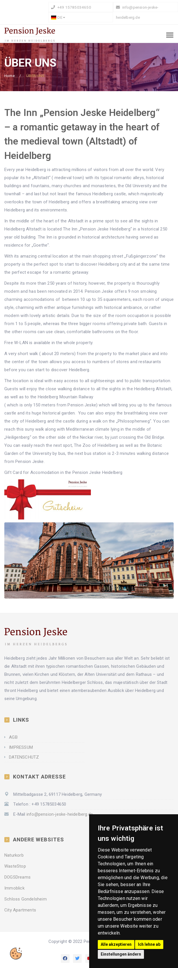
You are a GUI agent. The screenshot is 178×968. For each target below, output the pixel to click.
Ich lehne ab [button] (149, 944)
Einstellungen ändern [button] (121, 954)
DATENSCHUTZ (24, 757)
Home (9, 75)
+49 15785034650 (74, 7)
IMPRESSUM (21, 747)
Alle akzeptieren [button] (116, 944)
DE (58, 17)
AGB (13, 737)
